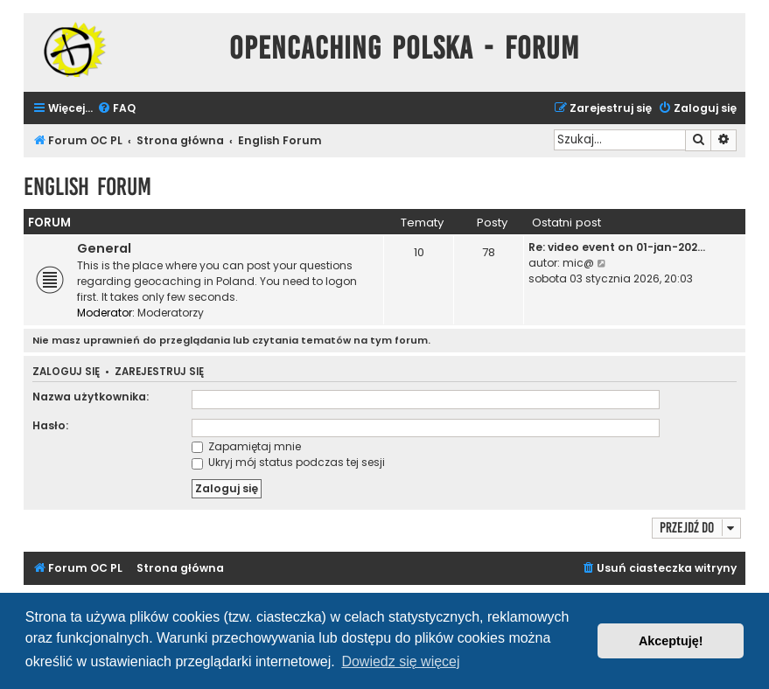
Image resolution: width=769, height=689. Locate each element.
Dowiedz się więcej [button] (400, 661)
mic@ (578, 262)
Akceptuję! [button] (671, 641)
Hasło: (50, 425)
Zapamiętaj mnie (246, 446)
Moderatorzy (170, 312)
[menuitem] (116, 109)
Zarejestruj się (159, 372)
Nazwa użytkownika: (90, 396)
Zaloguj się (66, 372)
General (104, 248)
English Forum (87, 186)
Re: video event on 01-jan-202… (616, 247)
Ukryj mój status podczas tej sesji (288, 462)
